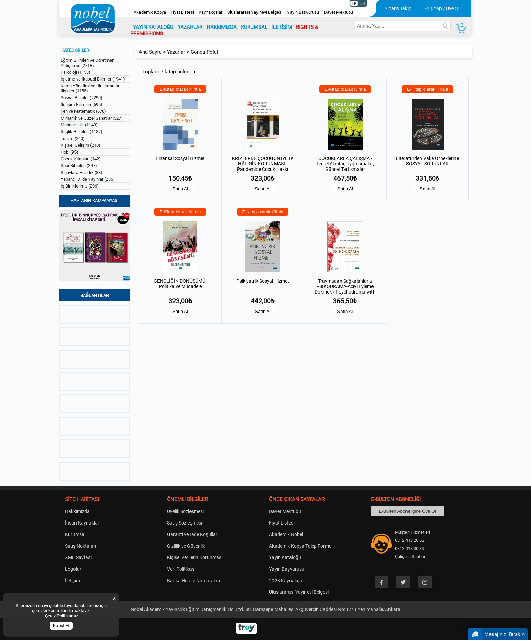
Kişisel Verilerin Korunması (194, 557)
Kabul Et (61, 625)
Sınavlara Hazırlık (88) (81, 172)
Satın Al (180, 188)
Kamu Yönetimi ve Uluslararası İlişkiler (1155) (90, 88)
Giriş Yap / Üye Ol (441, 8)
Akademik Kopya (150, 12)
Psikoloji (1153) (75, 72)
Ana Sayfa (150, 52)
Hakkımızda (77, 511)
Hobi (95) (69, 152)
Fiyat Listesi (182, 12)
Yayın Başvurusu (303, 12)
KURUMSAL (254, 27)
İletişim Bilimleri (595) (81, 104)
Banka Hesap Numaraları (193, 580)
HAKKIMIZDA (221, 27)
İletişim (72, 580)
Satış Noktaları (80, 546)
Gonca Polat (204, 52)
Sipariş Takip (398, 8)
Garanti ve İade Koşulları (192, 534)
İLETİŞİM (281, 27)
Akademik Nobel (286, 534)
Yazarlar (176, 52)
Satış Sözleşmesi (184, 523)
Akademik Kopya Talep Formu (300, 546)
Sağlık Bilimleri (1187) (81, 131)
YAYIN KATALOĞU (153, 27)
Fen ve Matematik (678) (83, 111)
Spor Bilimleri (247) (79, 165)
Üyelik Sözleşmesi (185, 511)
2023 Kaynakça (285, 580)
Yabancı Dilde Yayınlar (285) (88, 179)
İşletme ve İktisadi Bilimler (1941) (93, 79)
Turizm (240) (73, 138)
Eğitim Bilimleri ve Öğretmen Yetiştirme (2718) (87, 63)
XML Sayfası (78, 557)
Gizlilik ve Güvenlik (186, 546)
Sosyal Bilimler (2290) (81, 97)
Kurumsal (75, 534)
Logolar (73, 569)
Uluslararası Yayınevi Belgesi (254, 12)
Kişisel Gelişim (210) (80, 145)
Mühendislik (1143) (79, 124)
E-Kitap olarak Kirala (180, 89)
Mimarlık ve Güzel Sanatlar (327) (92, 118)
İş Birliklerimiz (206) (80, 186)
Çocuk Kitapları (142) (81, 158)
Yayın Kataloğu (285, 557)
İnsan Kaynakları (82, 523)
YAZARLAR (190, 27)
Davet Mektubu (338, 12)
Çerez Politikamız (61, 615)
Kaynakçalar (210, 12)
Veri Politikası (181, 569)
